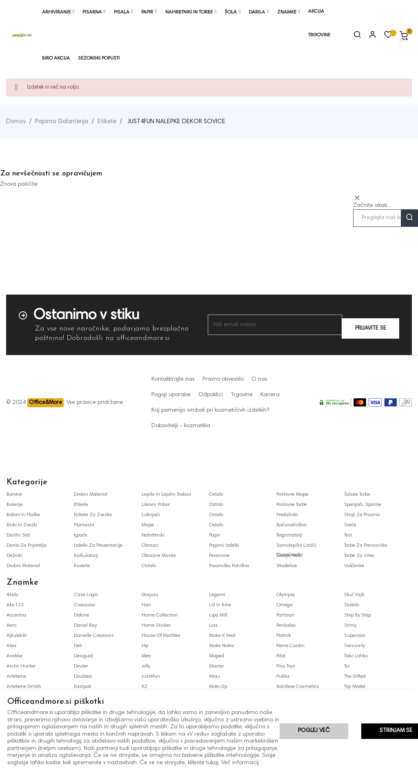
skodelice (286, 565)
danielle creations (94, 635)
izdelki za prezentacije (98, 545)
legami (217, 594)
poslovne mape (292, 494)
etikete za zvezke (93, 514)
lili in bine (220, 605)
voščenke (354, 565)
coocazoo (84, 605)
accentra (16, 615)
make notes (221, 645)
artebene (16, 676)
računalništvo (291, 525)
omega (284, 605)
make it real (222, 635)
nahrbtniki (153, 535)
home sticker (156, 625)
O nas (259, 379)
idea (146, 656)
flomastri (84, 525)
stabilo (351, 605)
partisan (285, 615)
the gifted (355, 676)
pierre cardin (290, 645)
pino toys (285, 666)
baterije (15, 504)
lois (213, 625)
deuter (81, 666)
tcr (347, 666)
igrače (80, 535)
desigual (83, 656)
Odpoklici (210, 395)
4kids (12, 594)
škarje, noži (289, 555)
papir (214, 535)
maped (216, 656)
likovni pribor (156, 504)
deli (78, 645)
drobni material (23, 565)
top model (354, 686)
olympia (285, 594)
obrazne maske (159, 555)
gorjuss (150, 594)
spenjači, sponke (362, 504)
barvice (14, 494)
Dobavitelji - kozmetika (180, 426)
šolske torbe (357, 494)
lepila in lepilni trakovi (166, 494)
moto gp (218, 686)
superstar (354, 635)
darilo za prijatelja (27, 545)
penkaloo (286, 625)
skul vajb (354, 594)
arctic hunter (21, 666)
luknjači (151, 514)
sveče (350, 525)
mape (148, 525)
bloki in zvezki (22, 525)
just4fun (151, 676)
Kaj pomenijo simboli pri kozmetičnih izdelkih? (210, 410)
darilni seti (18, 535)
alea (11, 645)
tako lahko (356, 656)
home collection (160, 615)
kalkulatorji (86, 555)
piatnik (283, 635)
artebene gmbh (24, 686)
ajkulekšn (17, 635)
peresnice (219, 555)
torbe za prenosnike (365, 545)
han (146, 605)
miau (214, 676)
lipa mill (218, 615)
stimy (350, 625)
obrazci (150, 545)
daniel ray (85, 625)
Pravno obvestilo (223, 379)
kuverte (82, 565)
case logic (86, 594)
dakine (81, 615)
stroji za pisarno (362, 514)
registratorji (289, 535)
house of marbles (161, 635)
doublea (83, 676)
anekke (14, 656)
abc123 (15, 605)
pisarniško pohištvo (229, 565)
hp (145, 645)
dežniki (14, 555)
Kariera (270, 395)
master (216, 666)
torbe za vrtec (359, 555)
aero (11, 625)
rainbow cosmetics (297, 686)
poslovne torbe (291, 504)
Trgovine (242, 395)
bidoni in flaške (23, 514)
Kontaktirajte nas (173, 379)
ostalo (149, 565)
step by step (357, 615)
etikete (81, 504)
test (348, 535)
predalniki (287, 514)
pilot (280, 656)
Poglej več (314, 731)
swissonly (354, 645)
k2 (144, 686)
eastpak (82, 686)
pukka (282, 676)
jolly (146, 666)
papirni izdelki (224, 545)
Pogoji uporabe (171, 395)
